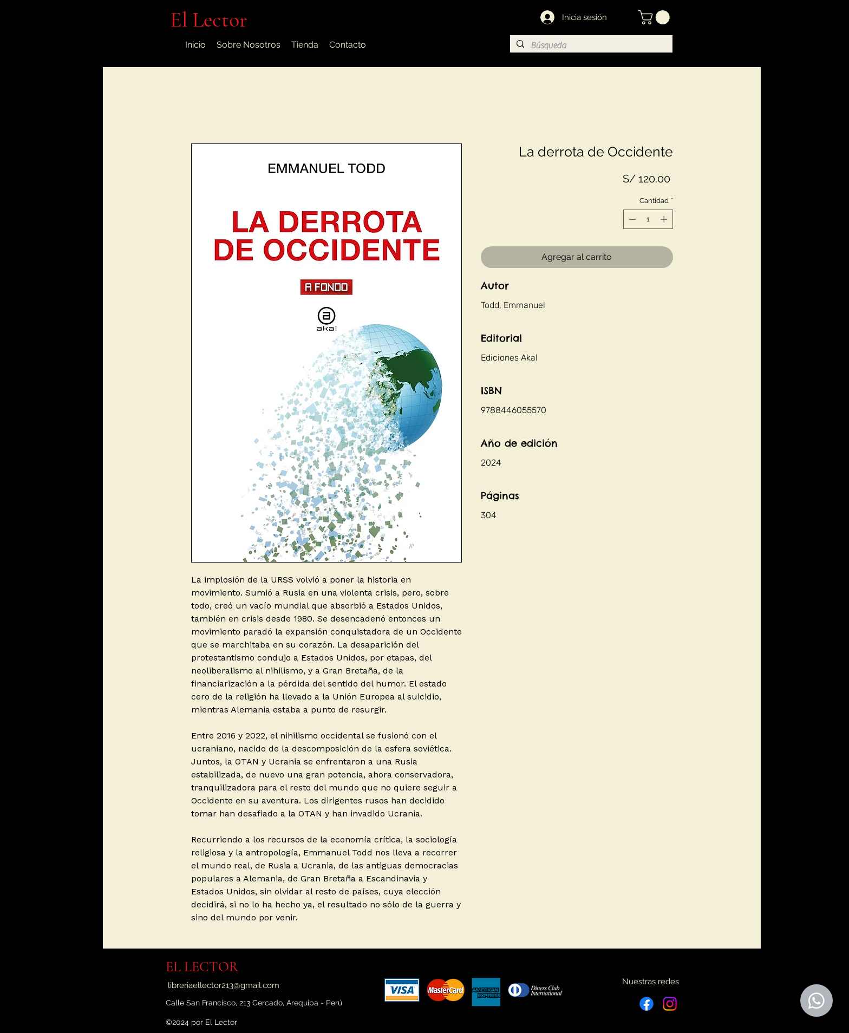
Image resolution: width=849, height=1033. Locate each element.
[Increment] (664, 219)
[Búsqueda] (590, 45)
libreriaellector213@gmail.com (223, 985)
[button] (655, 17)
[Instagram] (670, 1004)
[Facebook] (646, 1004)
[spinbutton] (647, 219)
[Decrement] (631, 219)
